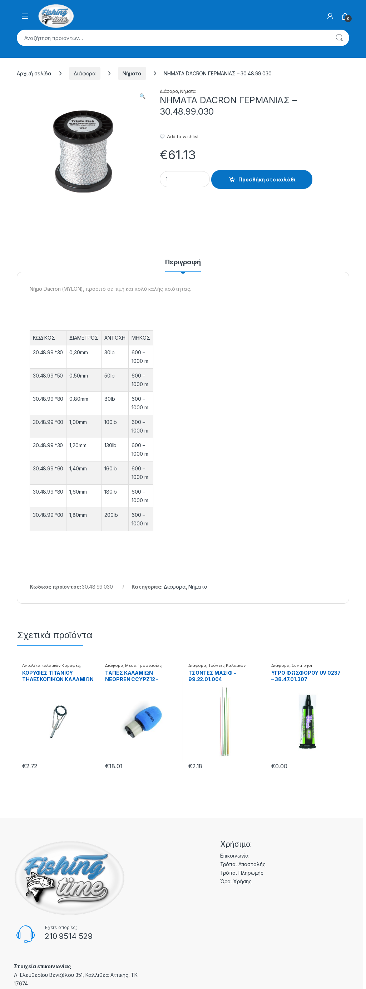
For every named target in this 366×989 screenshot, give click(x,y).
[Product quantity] (185, 179)
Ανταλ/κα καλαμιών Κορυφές (51, 665)
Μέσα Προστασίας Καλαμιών (133, 667)
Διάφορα (85, 73)
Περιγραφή (183, 262)
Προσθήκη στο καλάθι (266, 179)
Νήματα (132, 73)
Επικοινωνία (234, 856)
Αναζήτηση (339, 38)
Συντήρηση (302, 665)
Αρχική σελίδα (34, 73)
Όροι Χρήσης (236, 881)
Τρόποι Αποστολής (243, 864)
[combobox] (173, 38)
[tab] (183, 265)
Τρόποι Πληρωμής (241, 873)
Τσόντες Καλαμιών (227, 665)
